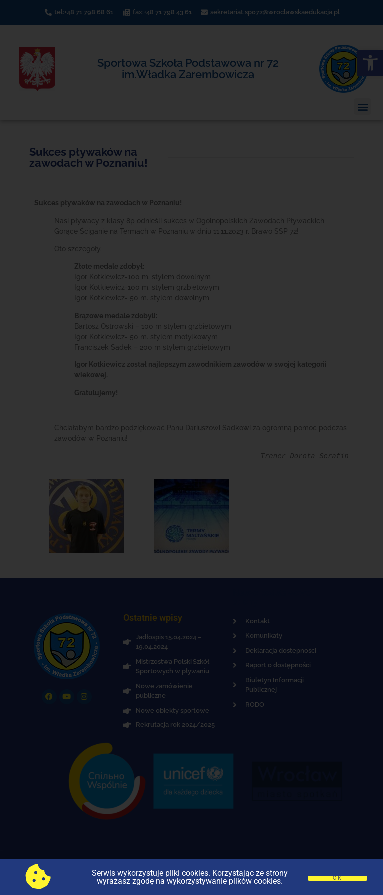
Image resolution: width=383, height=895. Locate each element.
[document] (191, 447)
